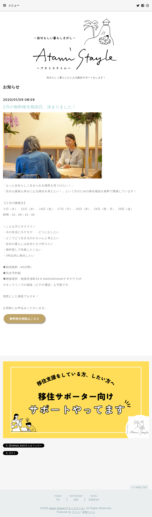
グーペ (76, 512)
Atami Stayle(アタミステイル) (67, 508)
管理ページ (88, 512)
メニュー (11, 5)
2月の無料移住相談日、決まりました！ (39, 106)
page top (139, 487)
